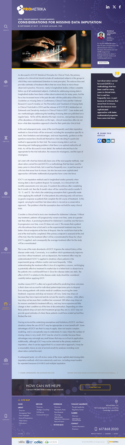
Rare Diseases (58, 412)
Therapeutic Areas (60, 410)
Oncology (57, 415)
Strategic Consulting (43, 410)
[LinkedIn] (107, 10)
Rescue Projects (59, 421)
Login (116, 434)
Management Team (25, 413)
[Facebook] (120, 10)
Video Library (23, 421)
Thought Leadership (31, 19)
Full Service (40, 412)
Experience (58, 404)
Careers (74, 413)
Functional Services (43, 415)
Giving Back (58, 425)
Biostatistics (103, 63)
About (20, 407)
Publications (22, 423)
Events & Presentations (26, 418)
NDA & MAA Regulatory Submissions (61, 418)
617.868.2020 (106, 429)
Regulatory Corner (78, 410)
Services (39, 404)
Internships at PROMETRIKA (76, 419)
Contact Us (95, 387)
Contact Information (78, 426)
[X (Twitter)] (114, 10)
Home (20, 19)
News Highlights (24, 415)
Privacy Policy (96, 434)
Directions (75, 429)
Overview (22, 410)
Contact (74, 423)
